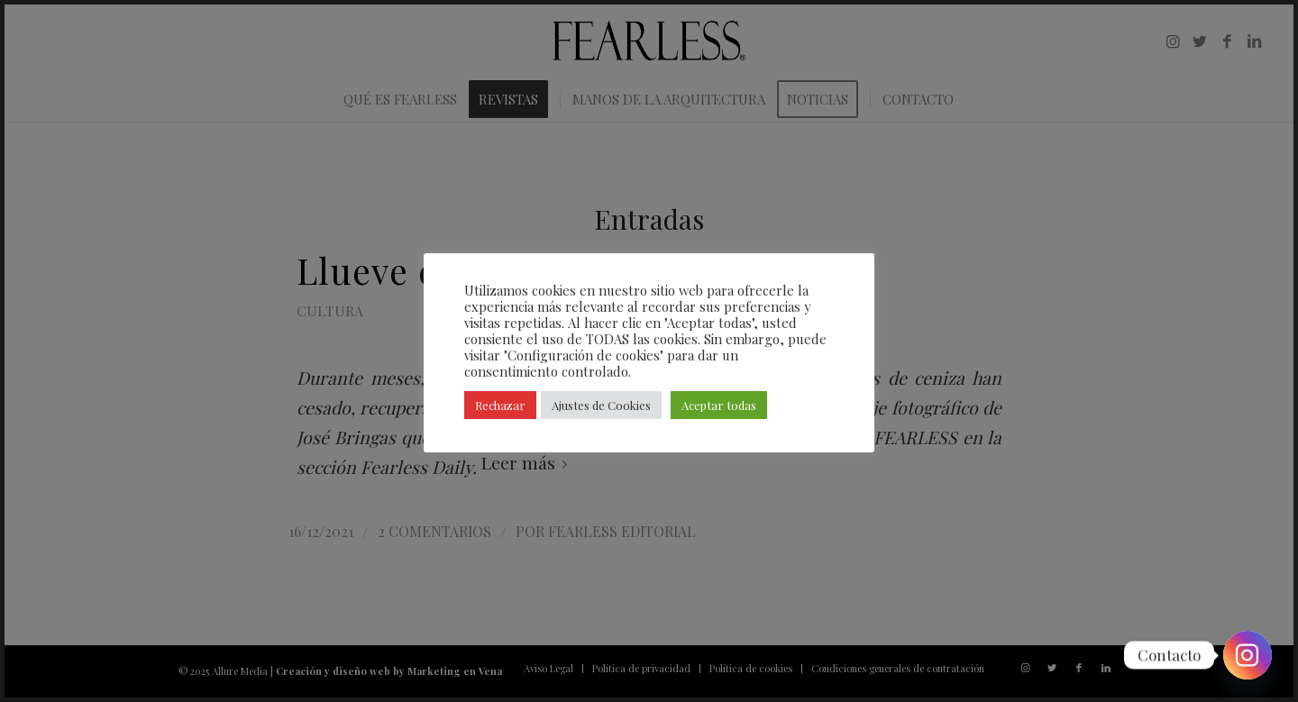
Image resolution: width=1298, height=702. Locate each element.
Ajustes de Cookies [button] (601, 405)
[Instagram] (1247, 655)
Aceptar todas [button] (718, 405)
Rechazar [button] (500, 405)
